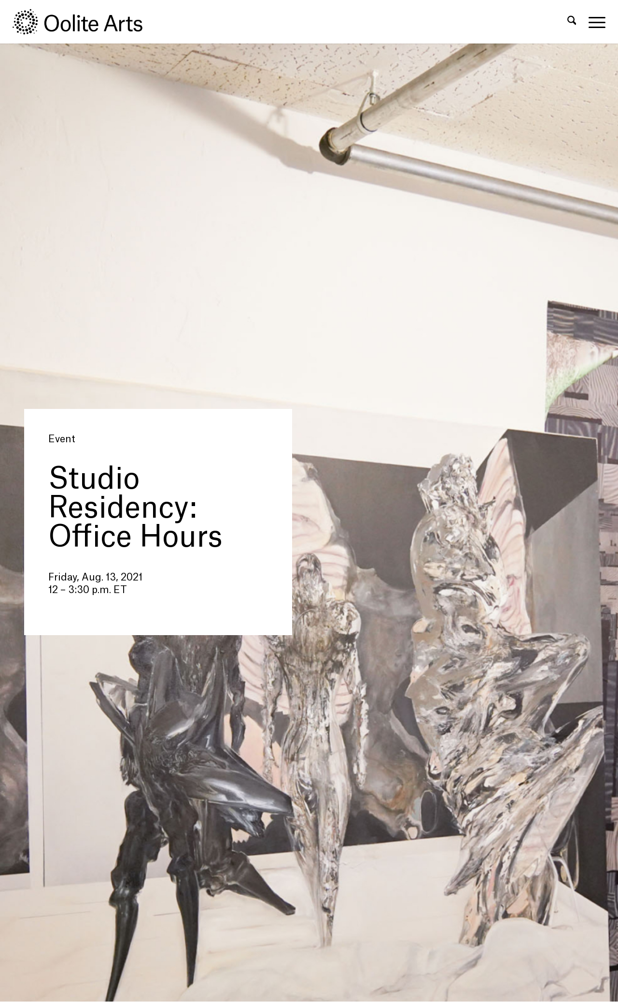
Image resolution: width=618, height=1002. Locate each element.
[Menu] (593, 22)
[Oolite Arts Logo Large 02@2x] (83, 22)
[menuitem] (572, 22)
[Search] (572, 22)
